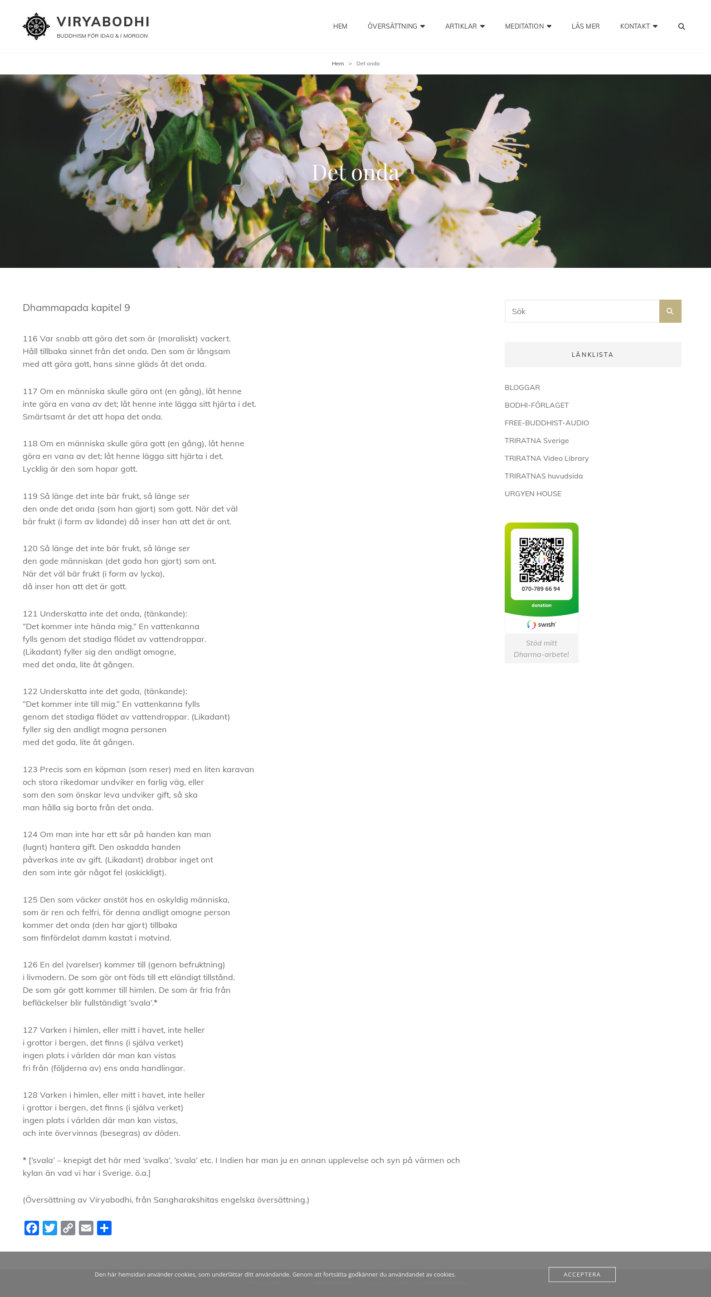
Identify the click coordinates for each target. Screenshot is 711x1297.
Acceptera (582, 1274)
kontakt (635, 26)
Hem (338, 63)
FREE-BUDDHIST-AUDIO (547, 422)
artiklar (461, 26)
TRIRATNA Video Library (547, 458)
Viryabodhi (104, 22)
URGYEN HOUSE (533, 493)
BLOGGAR (522, 387)
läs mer (586, 26)
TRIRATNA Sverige (537, 440)
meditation (524, 26)
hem (340, 26)
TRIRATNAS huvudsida (544, 475)
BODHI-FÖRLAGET (537, 404)
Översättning (392, 26)
